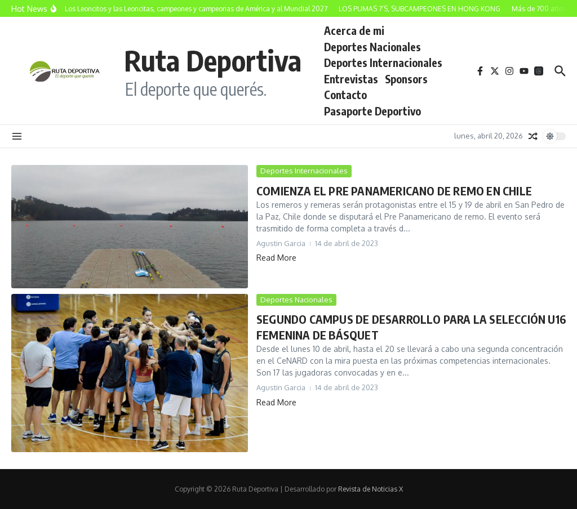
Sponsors (406, 79)
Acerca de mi (354, 30)
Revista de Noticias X (370, 489)
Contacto (345, 94)
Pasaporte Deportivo (372, 111)
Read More (276, 257)
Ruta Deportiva (212, 60)
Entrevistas (351, 79)
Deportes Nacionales (372, 46)
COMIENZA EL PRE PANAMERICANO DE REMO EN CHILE (394, 191)
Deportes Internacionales (383, 62)
